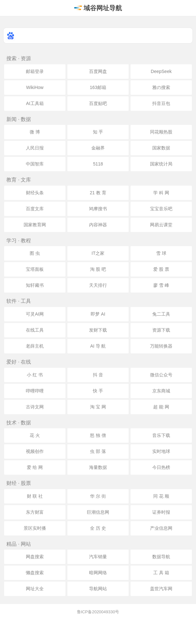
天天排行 (98, 285)
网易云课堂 (161, 224)
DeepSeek (161, 71)
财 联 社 (35, 496)
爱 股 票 (161, 269)
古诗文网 (35, 406)
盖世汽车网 (161, 588)
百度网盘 (98, 71)
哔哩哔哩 (35, 390)
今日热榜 (161, 467)
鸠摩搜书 (98, 208)
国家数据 (161, 147)
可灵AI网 (34, 314)
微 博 (35, 131)
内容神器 (98, 224)
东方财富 (35, 512)
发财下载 (98, 330)
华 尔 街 (98, 496)
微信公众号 (161, 374)
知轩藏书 (35, 285)
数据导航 (161, 556)
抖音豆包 (161, 103)
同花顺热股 (161, 131)
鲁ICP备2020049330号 (98, 611)
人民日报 (35, 147)
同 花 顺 (161, 496)
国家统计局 (161, 163)
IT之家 (98, 253)
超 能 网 (161, 406)
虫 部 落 (98, 451)
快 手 (98, 390)
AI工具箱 (34, 103)
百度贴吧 (98, 103)
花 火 (35, 435)
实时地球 (161, 451)
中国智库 (35, 163)
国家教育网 (35, 224)
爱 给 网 (35, 467)
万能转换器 (161, 346)
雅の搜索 (161, 87)
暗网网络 (98, 572)
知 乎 (98, 131)
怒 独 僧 (98, 435)
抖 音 (98, 374)
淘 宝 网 (98, 406)
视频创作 (35, 451)
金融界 (98, 147)
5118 (98, 163)
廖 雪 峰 (161, 285)
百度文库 (35, 208)
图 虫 (35, 253)
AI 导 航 (98, 346)
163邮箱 (98, 87)
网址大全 (35, 588)
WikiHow (34, 87)
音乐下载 (161, 435)
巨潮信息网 (98, 512)
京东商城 (161, 390)
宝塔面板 (35, 269)
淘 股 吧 (98, 269)
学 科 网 (161, 192)
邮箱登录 (35, 71)
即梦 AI (98, 314)
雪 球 (161, 253)
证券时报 (161, 512)
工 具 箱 (161, 572)
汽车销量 (98, 556)
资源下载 (161, 330)
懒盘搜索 (35, 572)
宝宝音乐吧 (161, 208)
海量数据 (98, 467)
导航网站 (98, 588)
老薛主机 (35, 346)
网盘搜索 (35, 556)
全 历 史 (98, 528)
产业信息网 (161, 528)
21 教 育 (98, 192)
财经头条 (35, 192)
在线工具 (35, 330)
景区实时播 (35, 528)
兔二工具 (161, 314)
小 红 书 (35, 374)
